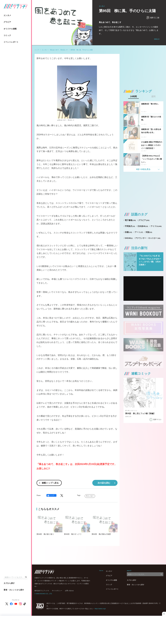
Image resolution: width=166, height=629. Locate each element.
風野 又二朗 (152, 17)
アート (139, 232)
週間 (153, 96)
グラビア (7, 22)
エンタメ (7, 15)
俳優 (128, 232)
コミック (7, 35)
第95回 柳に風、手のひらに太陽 (82, 50)
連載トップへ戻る (50, 483)
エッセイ (90, 496)
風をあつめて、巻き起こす (59, 50)
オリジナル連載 (10, 29)
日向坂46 (143, 226)
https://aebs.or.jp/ (100, 608)
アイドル (156, 226)
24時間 (133, 96)
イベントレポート (11, 42)
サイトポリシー (57, 590)
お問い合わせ (69, 590)
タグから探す (9, 583)
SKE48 (129, 238)
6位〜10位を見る (143, 169)
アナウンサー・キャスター (147, 238)
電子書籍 (130, 220)
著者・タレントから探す (14, 590)
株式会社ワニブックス (42, 590)
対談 (149, 232)
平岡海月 (130, 226)
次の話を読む (104, 483)
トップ (37, 50)
